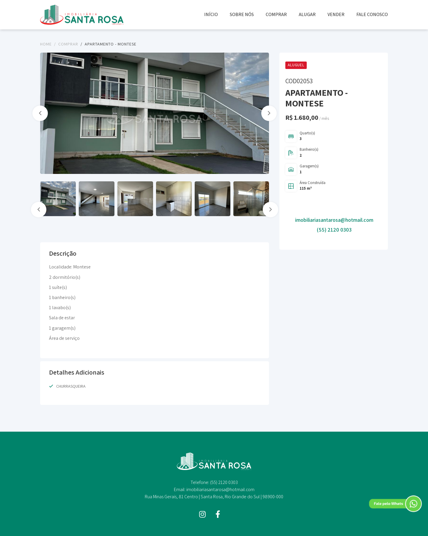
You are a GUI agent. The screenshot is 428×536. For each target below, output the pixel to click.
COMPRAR (276, 14)
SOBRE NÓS (242, 14)
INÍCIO (211, 14)
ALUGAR (307, 14)
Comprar (68, 44)
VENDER (336, 14)
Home (46, 44)
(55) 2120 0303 (334, 229)
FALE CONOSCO (372, 14)
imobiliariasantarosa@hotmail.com (334, 219)
